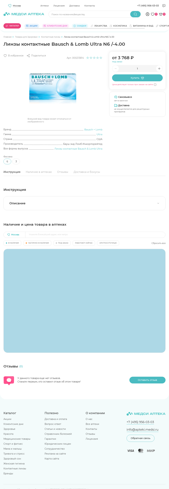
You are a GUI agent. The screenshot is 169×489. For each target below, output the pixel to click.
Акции (7, 419)
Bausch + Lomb (93, 129)
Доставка (74, 5)
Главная (7, 37)
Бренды (8, 473)
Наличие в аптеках (39, 172)
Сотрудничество (55, 448)
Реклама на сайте (55, 453)
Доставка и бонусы (87, 172)
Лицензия (59, 5)
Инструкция (11, 172)
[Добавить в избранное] (13, 55)
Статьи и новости (55, 428)
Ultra (99, 134)
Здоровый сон (12, 458)
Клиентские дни (13, 424)
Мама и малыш (12, 448)
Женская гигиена (14, 463)
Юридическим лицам (58, 443)
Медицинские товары (16, 438)
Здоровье (9, 428)
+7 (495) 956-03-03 (148, 5)
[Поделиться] (36, 55)
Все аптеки (92, 424)
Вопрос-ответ (53, 424)
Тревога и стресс (14, 453)
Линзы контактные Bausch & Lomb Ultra (78, 148)
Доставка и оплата (56, 419)
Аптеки (44, 5)
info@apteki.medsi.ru (142, 429)
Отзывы (62, 172)
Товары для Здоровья (26, 37)
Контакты (89, 5)
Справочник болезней (58, 433)
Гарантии (50, 438)
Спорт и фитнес (13, 443)
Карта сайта (52, 458)
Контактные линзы (51, 37)
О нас (89, 419)
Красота (8, 433)
